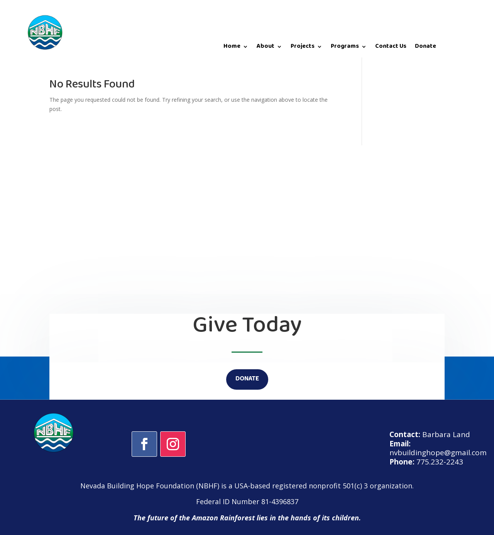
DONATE (247, 379)
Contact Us (390, 48)
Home (231, 48)
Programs (345, 48)
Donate (425, 48)
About (265, 48)
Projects (303, 48)
